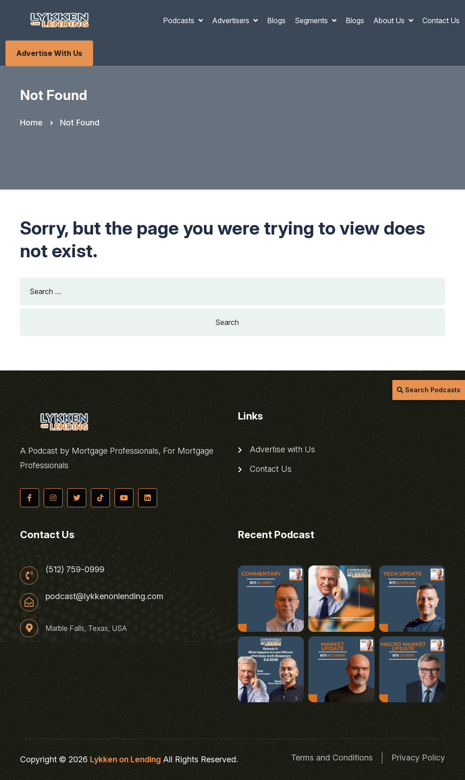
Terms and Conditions (332, 757)
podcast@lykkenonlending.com (104, 596)
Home (31, 122)
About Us (389, 20)
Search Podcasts (428, 390)
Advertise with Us (49, 53)
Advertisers (231, 20)
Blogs (276, 20)
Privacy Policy (418, 757)
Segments (312, 20)
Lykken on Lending (125, 759)
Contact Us (441, 20)
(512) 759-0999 (74, 569)
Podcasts (179, 20)
